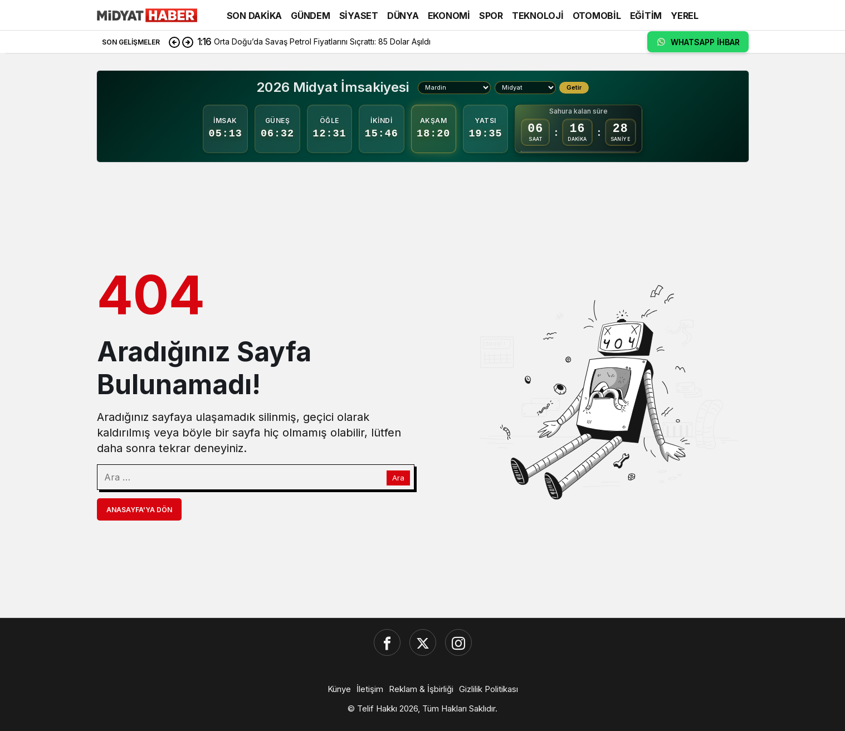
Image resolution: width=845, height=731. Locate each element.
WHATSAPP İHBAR (698, 42)
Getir (574, 87)
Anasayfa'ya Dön (139, 510)
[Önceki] (174, 42)
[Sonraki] (187, 42)
